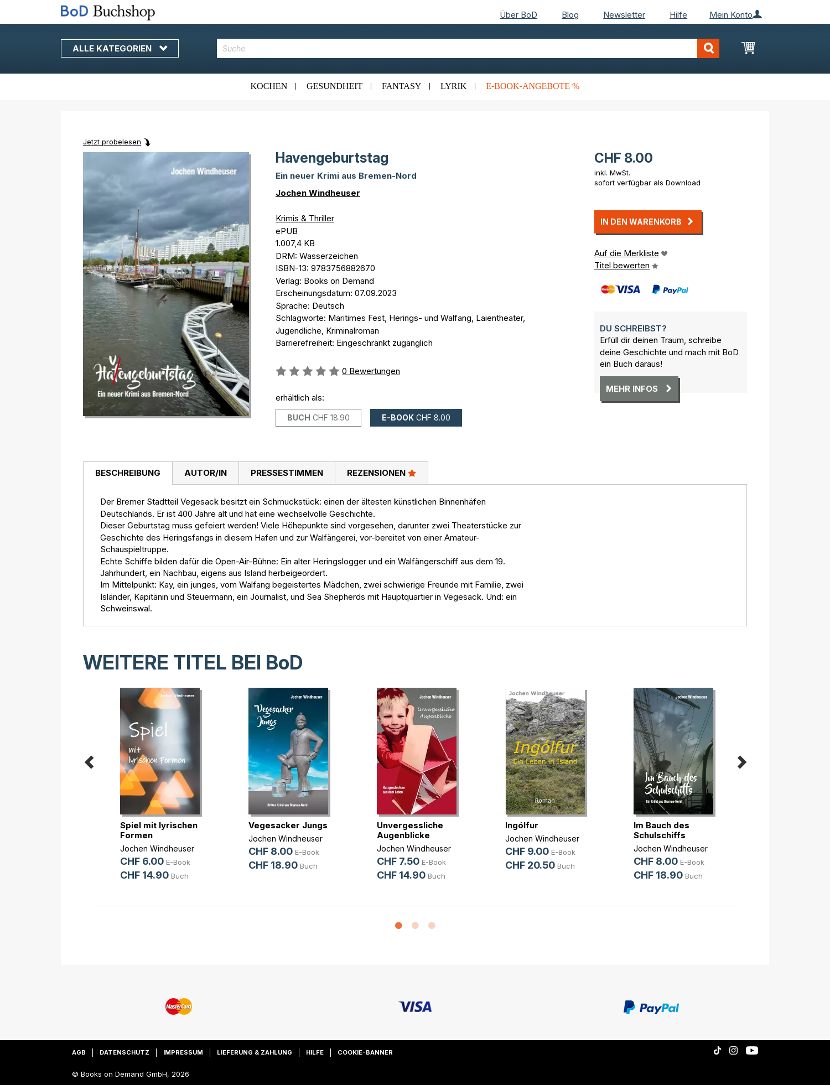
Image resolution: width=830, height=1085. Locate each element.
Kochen (269, 86)
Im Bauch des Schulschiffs (661, 830)
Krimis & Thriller (305, 218)
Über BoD (518, 14)
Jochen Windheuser (318, 193)
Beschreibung (127, 473)
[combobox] (468, 48)
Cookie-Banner (365, 1052)
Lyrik (453, 86)
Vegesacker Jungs (288, 825)
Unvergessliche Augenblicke (410, 830)
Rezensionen (381, 472)
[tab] (127, 473)
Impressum (183, 1052)
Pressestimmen (287, 473)
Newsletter (624, 14)
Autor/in (205, 473)
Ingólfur (521, 825)
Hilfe (678, 14)
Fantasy (401, 86)
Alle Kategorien (119, 48)
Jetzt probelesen (112, 141)
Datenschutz (124, 1052)
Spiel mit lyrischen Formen (159, 830)
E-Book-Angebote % (532, 86)
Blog (570, 14)
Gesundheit (334, 86)
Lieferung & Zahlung (254, 1052)
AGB (79, 1052)
